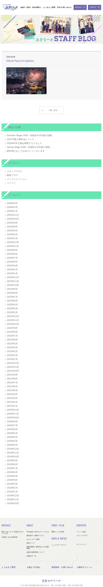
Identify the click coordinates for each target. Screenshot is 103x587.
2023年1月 (12, 312)
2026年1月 (12, 211)
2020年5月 (12, 433)
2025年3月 (12, 234)
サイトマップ (81, 544)
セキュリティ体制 (33, 539)
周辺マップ (31, 543)
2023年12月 (13, 277)
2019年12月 (13, 449)
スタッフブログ (15, 171)
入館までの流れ (33, 567)
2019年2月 (12, 488)
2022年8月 (12, 332)
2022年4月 (12, 347)
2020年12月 (13, 410)
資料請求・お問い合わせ (62, 567)
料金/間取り (37, 7)
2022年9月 (12, 328)
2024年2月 (12, 269)
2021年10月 (13, 371)
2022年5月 (12, 343)
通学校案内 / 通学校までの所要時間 (38, 547)
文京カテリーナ (51, 580)
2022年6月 (12, 340)
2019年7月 (12, 468)
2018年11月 (13, 499)
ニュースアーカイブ (59, 545)
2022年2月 (12, 355)
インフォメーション (17, 179)
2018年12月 (13, 495)
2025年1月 (12, 238)
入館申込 (94, 7)
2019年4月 (12, 480)
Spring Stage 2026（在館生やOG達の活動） (29, 147)
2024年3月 (12, 265)
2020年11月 (13, 414)
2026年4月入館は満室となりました (24, 143)
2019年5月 (12, 476)
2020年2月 (12, 445)
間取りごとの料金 (58, 532)
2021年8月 (12, 378)
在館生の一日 (31, 556)
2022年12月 (13, 316)
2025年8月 (12, 227)
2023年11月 (13, 281)
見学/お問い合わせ (64, 7)
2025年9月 (12, 223)
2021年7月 (12, 382)
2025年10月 (13, 219)
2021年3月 (12, 398)
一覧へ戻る (50, 110)
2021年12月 (13, 363)
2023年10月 (13, 285)
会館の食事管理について (35, 552)
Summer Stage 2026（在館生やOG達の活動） (30, 135)
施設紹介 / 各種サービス (35, 535)
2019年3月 (12, 484)
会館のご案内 (25, 7)
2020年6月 (12, 429)
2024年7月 (12, 258)
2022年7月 (12, 336)
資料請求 (80, 7)
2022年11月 (13, 320)
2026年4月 (12, 203)
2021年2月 (12, 402)
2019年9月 (12, 460)
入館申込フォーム (84, 567)
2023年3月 (12, 308)
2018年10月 (13, 503)
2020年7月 (12, 425)
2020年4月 (12, 437)
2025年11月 (13, 215)
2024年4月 (12, 262)
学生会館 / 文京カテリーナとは (38, 532)
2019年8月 (12, 464)
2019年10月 (13, 456)
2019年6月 (12, 472)
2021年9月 (12, 375)
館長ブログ (12, 175)
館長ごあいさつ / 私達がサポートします (13, 532)
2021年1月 (12, 406)
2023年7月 (12, 297)
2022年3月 (12, 351)
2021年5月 (12, 390)
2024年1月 (12, 273)
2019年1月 (12, 492)
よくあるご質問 (49, 7)
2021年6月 (12, 386)
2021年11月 (13, 367)
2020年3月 (12, 441)
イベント (11, 183)
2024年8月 (12, 254)
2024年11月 (13, 246)
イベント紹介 (81, 532)
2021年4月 (12, 394)
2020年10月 (13, 417)
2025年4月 (12, 230)
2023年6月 (12, 301)
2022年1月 (12, 359)
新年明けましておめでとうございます (26, 151)
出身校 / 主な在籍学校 (9, 537)
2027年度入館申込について (20, 139)
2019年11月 (13, 453)
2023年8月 (12, 293)
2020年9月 (12, 421)
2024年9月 (12, 250)
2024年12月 (13, 242)
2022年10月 (13, 324)
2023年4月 (12, 304)
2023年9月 (12, 289)
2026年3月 (12, 207)
